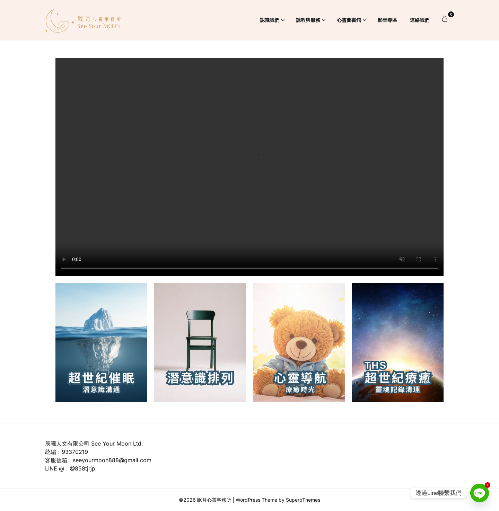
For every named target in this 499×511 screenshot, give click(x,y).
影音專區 (387, 20)
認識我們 (269, 20)
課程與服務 (308, 20)
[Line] (479, 493)
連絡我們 (419, 20)
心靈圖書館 (349, 20)
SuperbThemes (303, 500)
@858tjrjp (82, 468)
